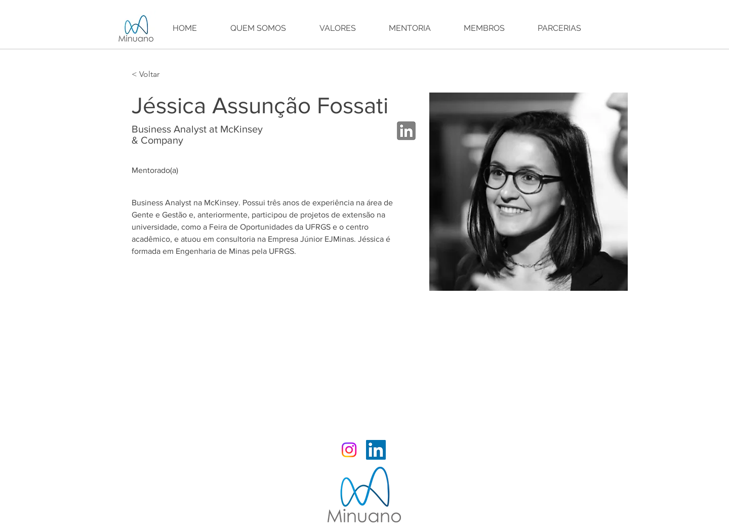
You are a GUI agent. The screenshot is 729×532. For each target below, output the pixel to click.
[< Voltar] (152, 74)
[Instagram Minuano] (349, 450)
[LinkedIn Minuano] (376, 450)
